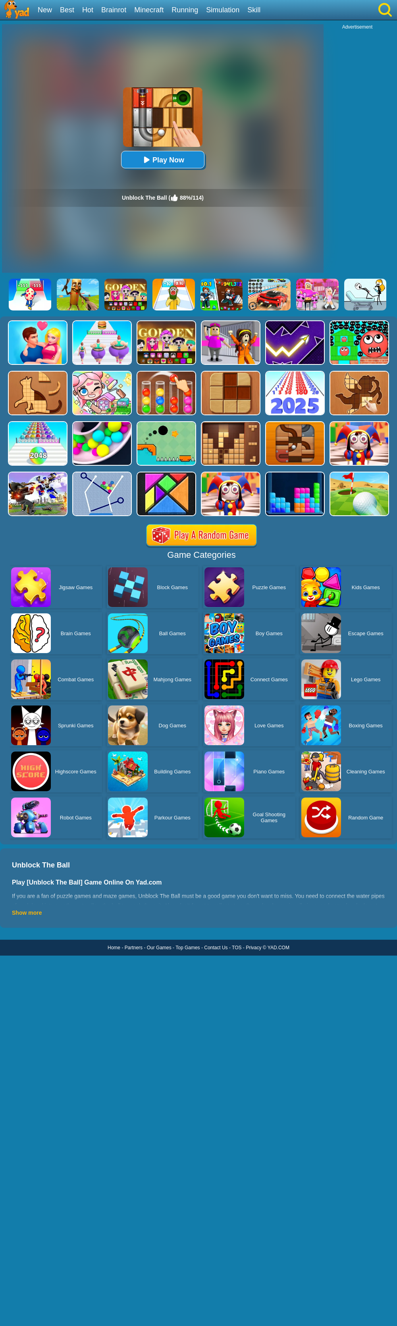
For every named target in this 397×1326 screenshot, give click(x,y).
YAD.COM (278, 947)
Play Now (162, 160)
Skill (253, 10)
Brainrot (113, 10)
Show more (27, 913)
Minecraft (149, 10)
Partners (134, 947)
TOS (236, 947)
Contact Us (215, 947)
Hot (87, 10)
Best (67, 10)
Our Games (159, 947)
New (45, 10)
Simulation (222, 10)
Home (114, 947)
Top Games (187, 947)
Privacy (253, 947)
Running (185, 10)
